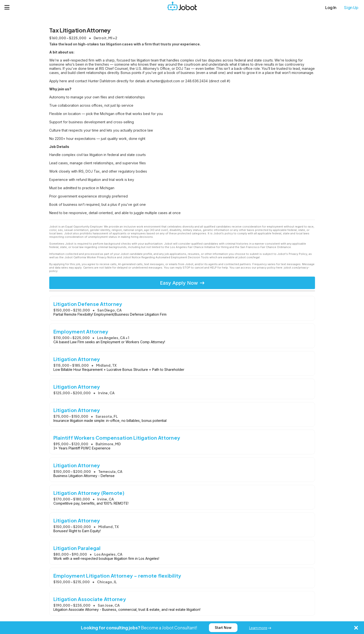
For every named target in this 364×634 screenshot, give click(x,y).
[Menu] (7, 7)
